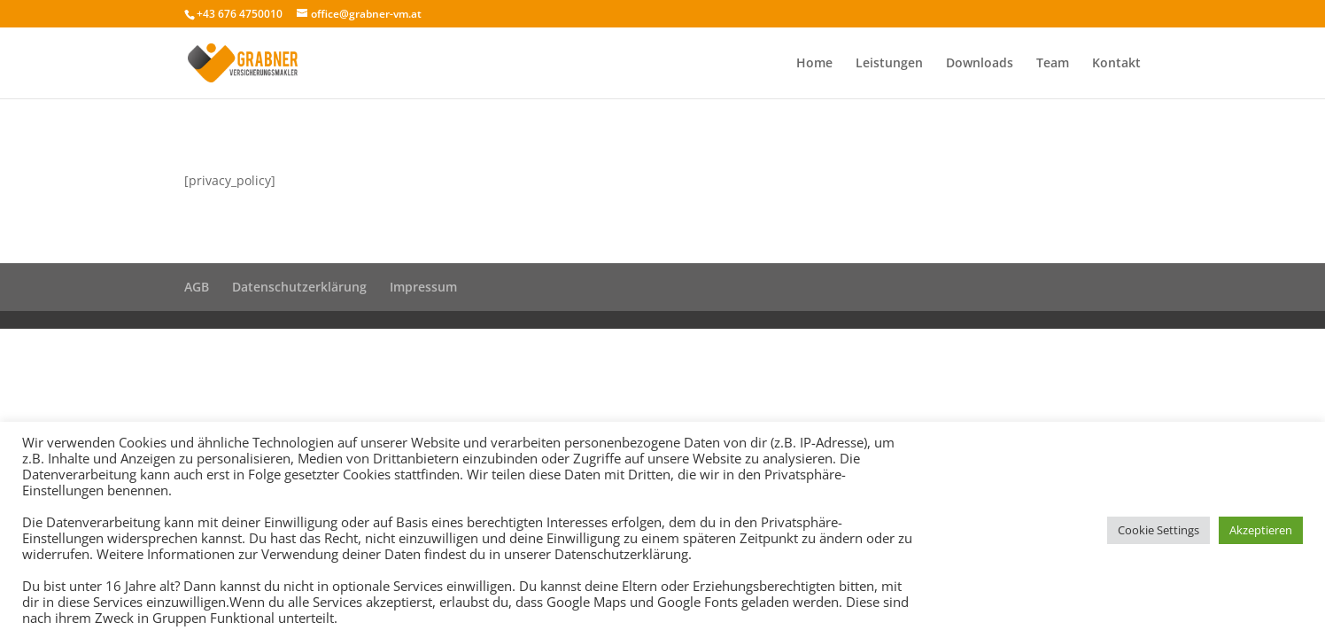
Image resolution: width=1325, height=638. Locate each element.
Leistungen (889, 64)
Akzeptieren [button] (1260, 530)
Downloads (979, 64)
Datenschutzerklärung (299, 286)
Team (1052, 64)
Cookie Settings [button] (1158, 530)
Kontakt (1116, 64)
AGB (196, 286)
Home (814, 64)
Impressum (423, 286)
